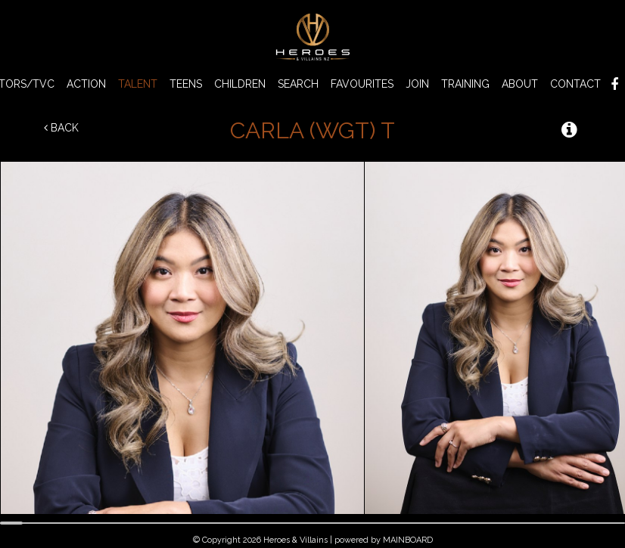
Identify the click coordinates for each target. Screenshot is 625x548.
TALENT (137, 84)
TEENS (185, 84)
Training (465, 84)
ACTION (86, 84)
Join (417, 84)
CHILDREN (240, 84)
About (520, 84)
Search (298, 84)
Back (61, 128)
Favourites (362, 84)
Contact (575, 84)
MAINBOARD (408, 540)
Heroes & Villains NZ (312, 37)
